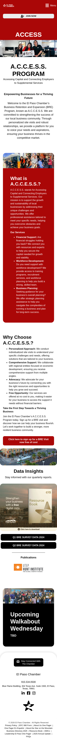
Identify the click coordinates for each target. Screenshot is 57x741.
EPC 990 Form (25, 725)
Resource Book (36, 731)
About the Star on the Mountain (39, 728)
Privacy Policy (11, 725)
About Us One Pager (42, 725)
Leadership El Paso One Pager (18, 734)
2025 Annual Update (42, 734)
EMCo (47, 731)
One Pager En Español (14, 728)
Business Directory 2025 (17, 731)
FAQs (28, 736)
